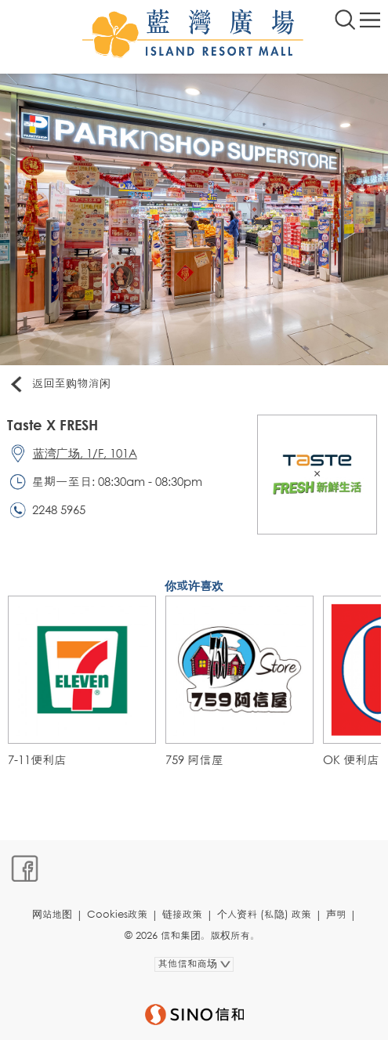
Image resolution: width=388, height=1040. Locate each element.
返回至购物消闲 (59, 384)
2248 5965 (58, 509)
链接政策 (182, 914)
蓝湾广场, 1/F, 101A (85, 453)
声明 (336, 914)
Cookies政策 (117, 914)
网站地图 (52, 914)
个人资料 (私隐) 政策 (264, 914)
